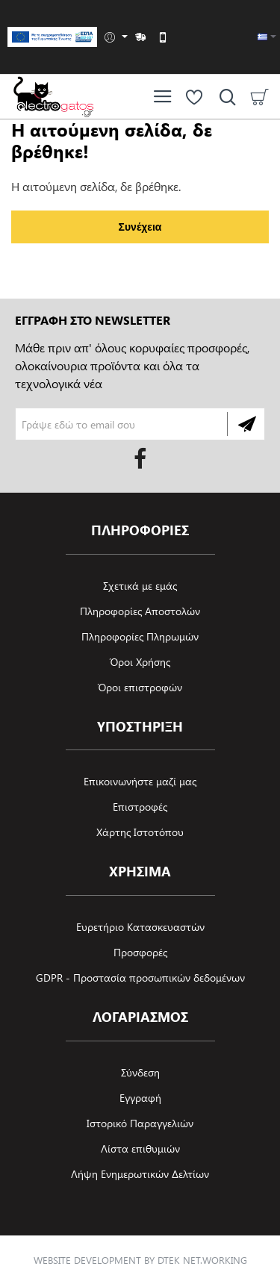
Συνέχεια (140, 227)
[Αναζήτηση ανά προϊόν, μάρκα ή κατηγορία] (224, 97)
